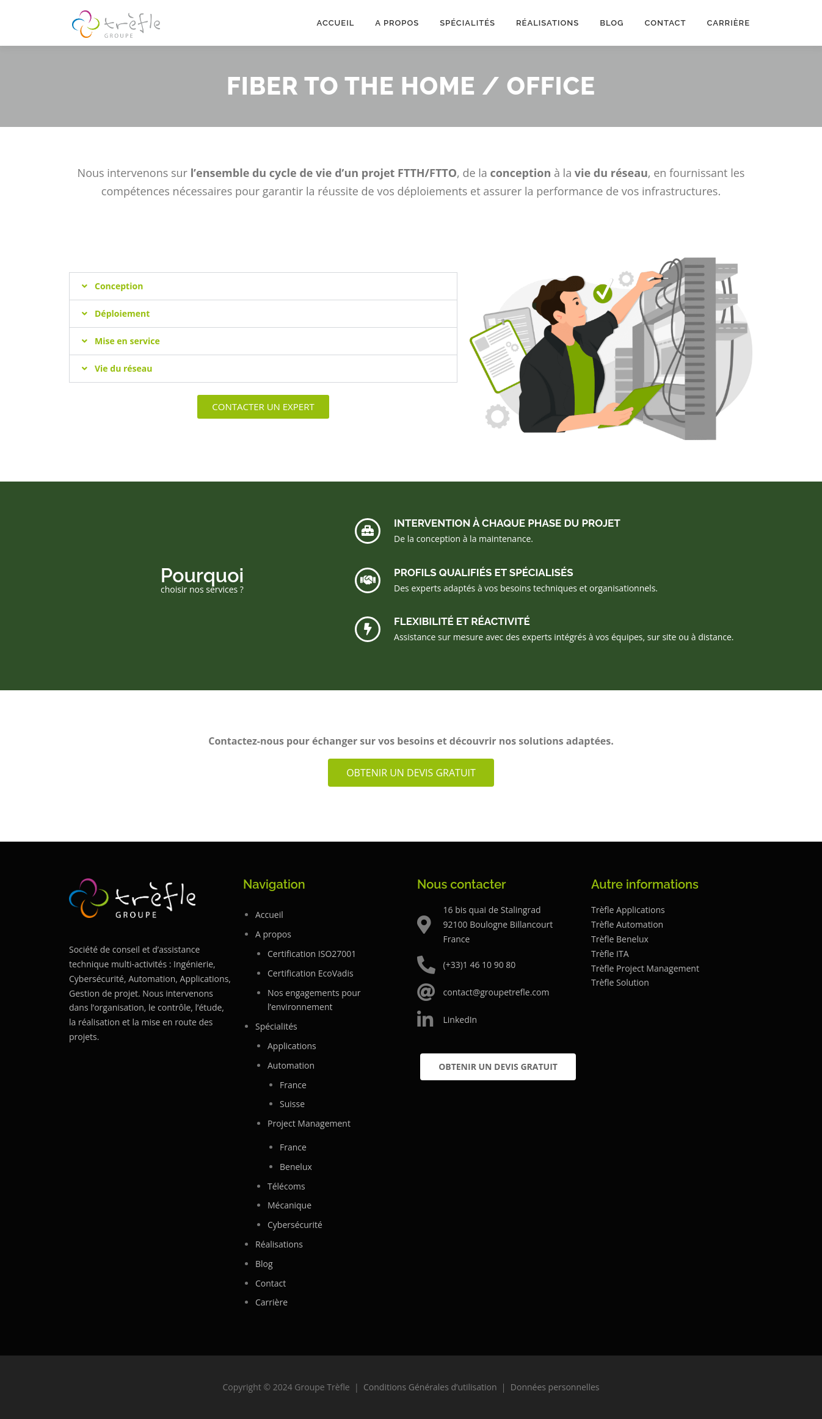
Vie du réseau (124, 368)
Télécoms (286, 1186)
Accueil (335, 22)
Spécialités (467, 22)
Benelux (296, 1166)
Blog (612, 22)
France (293, 1085)
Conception (119, 286)
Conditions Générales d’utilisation (430, 1387)
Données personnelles (555, 1387)
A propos (397, 22)
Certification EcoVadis (310, 973)
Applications (291, 1046)
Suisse (292, 1104)
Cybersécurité (294, 1224)
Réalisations (547, 22)
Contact (665, 22)
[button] (263, 286)
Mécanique (289, 1205)
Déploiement (122, 313)
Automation (291, 1065)
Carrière (728, 22)
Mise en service (127, 341)
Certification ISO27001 (311, 953)
